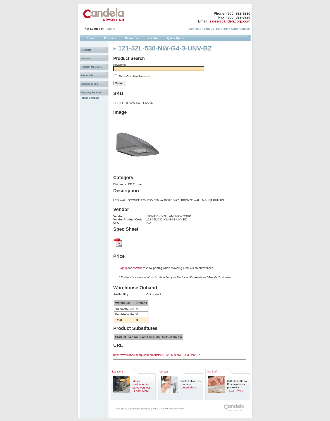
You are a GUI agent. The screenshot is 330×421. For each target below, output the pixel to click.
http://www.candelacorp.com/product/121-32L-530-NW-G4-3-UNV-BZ (156, 355)
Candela (103, 15)
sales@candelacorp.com (230, 21)
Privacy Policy (177, 408)
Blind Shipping (90, 98)
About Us (207, 28)
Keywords (119, 64)
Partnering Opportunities (233, 28)
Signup (123, 268)
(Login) (110, 28)
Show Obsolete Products (134, 76)
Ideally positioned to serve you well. (141, 384)
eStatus (137, 268)
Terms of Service (160, 408)
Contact (194, 28)
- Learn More (140, 391)
